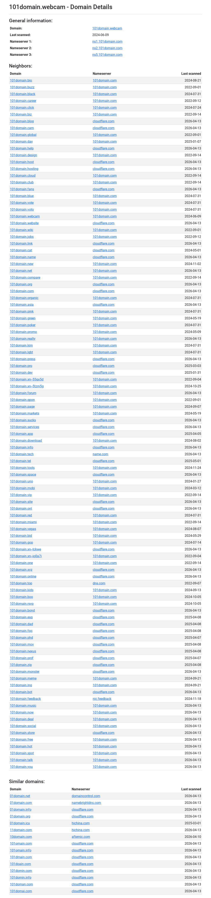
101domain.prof (21, 658)
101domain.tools (22, 468)
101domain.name (23, 257)
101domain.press (22, 359)
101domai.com (21, 891)
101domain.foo (21, 631)
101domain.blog (22, 121)
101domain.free (21, 740)
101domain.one (21, 563)
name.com (100, 454)
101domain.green (22, 318)
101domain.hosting (24, 169)
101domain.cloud (22, 175)
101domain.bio (21, 80)
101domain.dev (21, 373)
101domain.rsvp (22, 604)
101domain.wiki (21, 230)
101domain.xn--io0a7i (26, 556)
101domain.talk (21, 760)
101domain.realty (22, 339)
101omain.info (20, 850)
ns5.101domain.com (107, 55)
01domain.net (20, 796)
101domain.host (22, 162)
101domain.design (23, 155)
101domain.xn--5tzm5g (27, 386)
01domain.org (20, 816)
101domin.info (20, 877)
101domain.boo (21, 597)
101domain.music (23, 706)
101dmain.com (21, 857)
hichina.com (81, 823)
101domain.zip (21, 665)
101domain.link (21, 243)
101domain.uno (21, 481)
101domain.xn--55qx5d (26, 379)
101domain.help (22, 148)
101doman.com (21, 884)
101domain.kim (21, 345)
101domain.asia (22, 305)
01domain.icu (20, 823)
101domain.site (21, 502)
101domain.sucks (23, 420)
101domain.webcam (107, 28)
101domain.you (21, 767)
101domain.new (21, 264)
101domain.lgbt (21, 352)
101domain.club (22, 182)
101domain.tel (20, 461)
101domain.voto (22, 209)
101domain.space (23, 474)
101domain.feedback (25, 699)
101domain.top (21, 583)
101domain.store (22, 733)
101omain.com (21, 843)
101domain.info (21, 447)
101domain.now (22, 712)
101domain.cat (21, 250)
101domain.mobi (22, 488)
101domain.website (24, 223)
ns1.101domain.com (107, 41)
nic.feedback (102, 699)
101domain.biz (21, 114)
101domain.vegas (23, 529)
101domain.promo (23, 332)
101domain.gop (21, 542)
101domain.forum (23, 393)
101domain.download (26, 441)
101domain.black (22, 94)
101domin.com (21, 871)
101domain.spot (22, 753)
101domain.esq (21, 617)
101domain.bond (22, 610)
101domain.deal (22, 719)
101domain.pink (22, 311)
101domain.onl (21, 508)
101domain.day (21, 142)
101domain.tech (22, 454)
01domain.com (21, 803)
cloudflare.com (103, 121)
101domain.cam (22, 128)
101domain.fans (22, 189)
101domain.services (24, 427)
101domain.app (21, 434)
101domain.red (21, 515)
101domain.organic (24, 298)
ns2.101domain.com (107, 48)
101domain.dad (21, 624)
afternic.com (81, 837)
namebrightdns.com (86, 803)
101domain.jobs (22, 237)
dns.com (99, 583)
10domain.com (21, 837)
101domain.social (23, 726)
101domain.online (23, 576)
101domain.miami (23, 522)
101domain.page (22, 407)
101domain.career (23, 101)
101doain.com (20, 864)
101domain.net (21, 271)
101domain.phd (21, 638)
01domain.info (20, 810)
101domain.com (105, 80)
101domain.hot (21, 746)
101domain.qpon (22, 400)
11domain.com (21, 830)
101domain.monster (24, 672)
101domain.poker (22, 325)
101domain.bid (21, 536)
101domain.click (22, 108)
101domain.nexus (23, 651)
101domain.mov (22, 644)
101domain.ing (21, 685)
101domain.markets (24, 413)
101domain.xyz (21, 570)
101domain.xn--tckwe (25, 549)
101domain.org (21, 284)
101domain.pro (21, 366)
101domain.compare (25, 277)
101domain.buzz (22, 87)
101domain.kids (21, 590)
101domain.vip (21, 495)
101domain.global (23, 135)
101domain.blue (22, 196)
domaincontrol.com (86, 796)
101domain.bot (21, 692)
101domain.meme (23, 678)
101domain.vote (22, 203)
